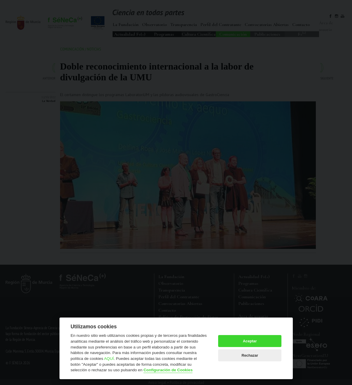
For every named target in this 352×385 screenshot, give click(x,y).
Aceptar (250, 341)
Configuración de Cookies (167, 370)
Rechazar (249, 355)
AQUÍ (109, 358)
